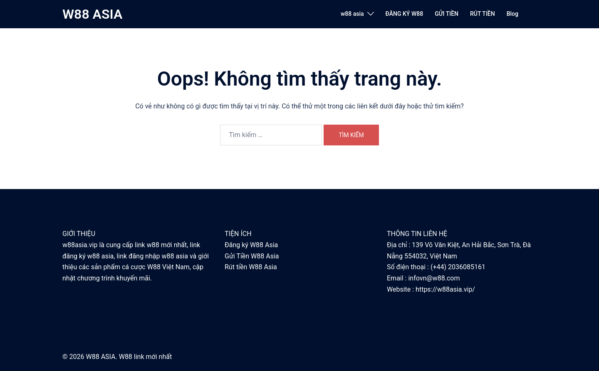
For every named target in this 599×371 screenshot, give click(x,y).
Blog (512, 13)
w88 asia (352, 13)
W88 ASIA (92, 14)
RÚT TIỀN (482, 13)
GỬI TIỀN (446, 13)
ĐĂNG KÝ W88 (404, 13)
